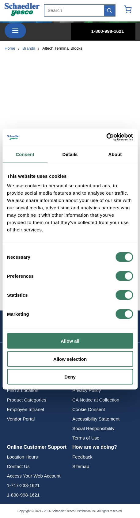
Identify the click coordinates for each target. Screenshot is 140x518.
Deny (70, 376)
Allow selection (70, 358)
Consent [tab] (25, 154)
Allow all (70, 341)
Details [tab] (70, 154)
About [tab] (115, 154)
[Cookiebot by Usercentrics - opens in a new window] (106, 137)
